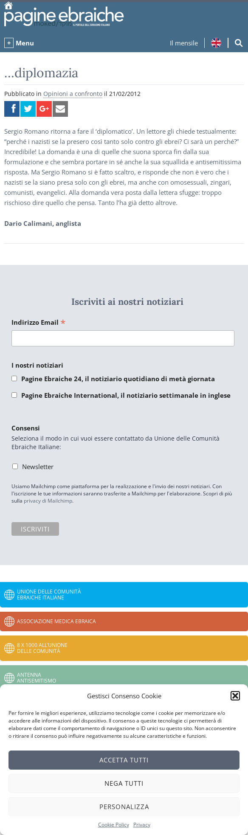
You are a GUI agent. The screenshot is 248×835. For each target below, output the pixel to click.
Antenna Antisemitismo (36, 677)
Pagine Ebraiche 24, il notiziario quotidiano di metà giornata (118, 378)
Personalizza (124, 806)
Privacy (141, 824)
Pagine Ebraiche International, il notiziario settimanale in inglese (126, 395)
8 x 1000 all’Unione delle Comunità (42, 648)
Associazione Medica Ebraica (56, 621)
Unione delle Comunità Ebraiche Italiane (49, 594)
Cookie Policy (113, 824)
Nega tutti (124, 783)
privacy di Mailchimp (48, 500)
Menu (25, 43)
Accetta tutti (124, 760)
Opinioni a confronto (72, 94)
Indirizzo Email (38, 323)
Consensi (25, 428)
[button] (235, 696)
